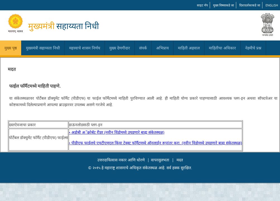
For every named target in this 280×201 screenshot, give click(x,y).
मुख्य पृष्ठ (10, 48)
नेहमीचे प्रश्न (253, 48)
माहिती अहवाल (189, 48)
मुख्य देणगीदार (119, 48)
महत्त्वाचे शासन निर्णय (84, 48)
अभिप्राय (162, 48)
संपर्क (143, 48)
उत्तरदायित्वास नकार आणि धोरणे (121, 159)
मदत (180, 159)
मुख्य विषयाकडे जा (223, 5)
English (271, 5)
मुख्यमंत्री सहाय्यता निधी (43, 48)
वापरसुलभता (160, 159)
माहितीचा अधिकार (222, 48)
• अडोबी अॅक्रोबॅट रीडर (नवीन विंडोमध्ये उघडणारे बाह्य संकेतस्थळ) (116, 132)
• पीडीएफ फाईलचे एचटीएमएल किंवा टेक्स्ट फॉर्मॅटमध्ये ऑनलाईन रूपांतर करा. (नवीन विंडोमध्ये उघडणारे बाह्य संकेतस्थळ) (155, 142)
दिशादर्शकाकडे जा (249, 5)
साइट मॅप (202, 5)
